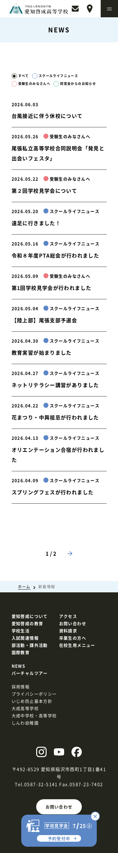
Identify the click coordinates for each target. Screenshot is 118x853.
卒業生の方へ (72, 638)
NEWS (18, 666)
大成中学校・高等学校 (34, 715)
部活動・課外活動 (30, 645)
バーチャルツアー (30, 673)
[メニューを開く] (109, 8)
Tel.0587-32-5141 (36, 784)
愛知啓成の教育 (27, 623)
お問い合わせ (59, 807)
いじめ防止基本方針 (32, 701)
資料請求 (68, 631)
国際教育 (21, 652)
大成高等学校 (25, 708)
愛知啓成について (30, 616)
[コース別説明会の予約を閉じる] (95, 816)
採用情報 (21, 686)
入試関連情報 (25, 638)
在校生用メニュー (77, 645)
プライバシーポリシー (34, 694)
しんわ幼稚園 (25, 723)
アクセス (68, 616)
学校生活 (21, 631)
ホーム (24, 586)
